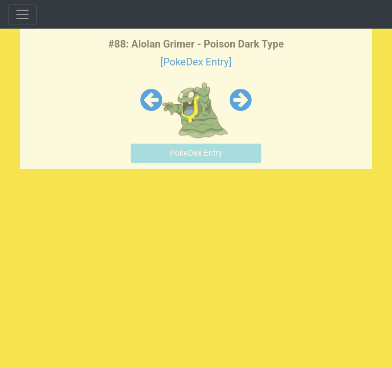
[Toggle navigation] (22, 14)
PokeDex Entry (196, 153)
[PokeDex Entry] (195, 62)
